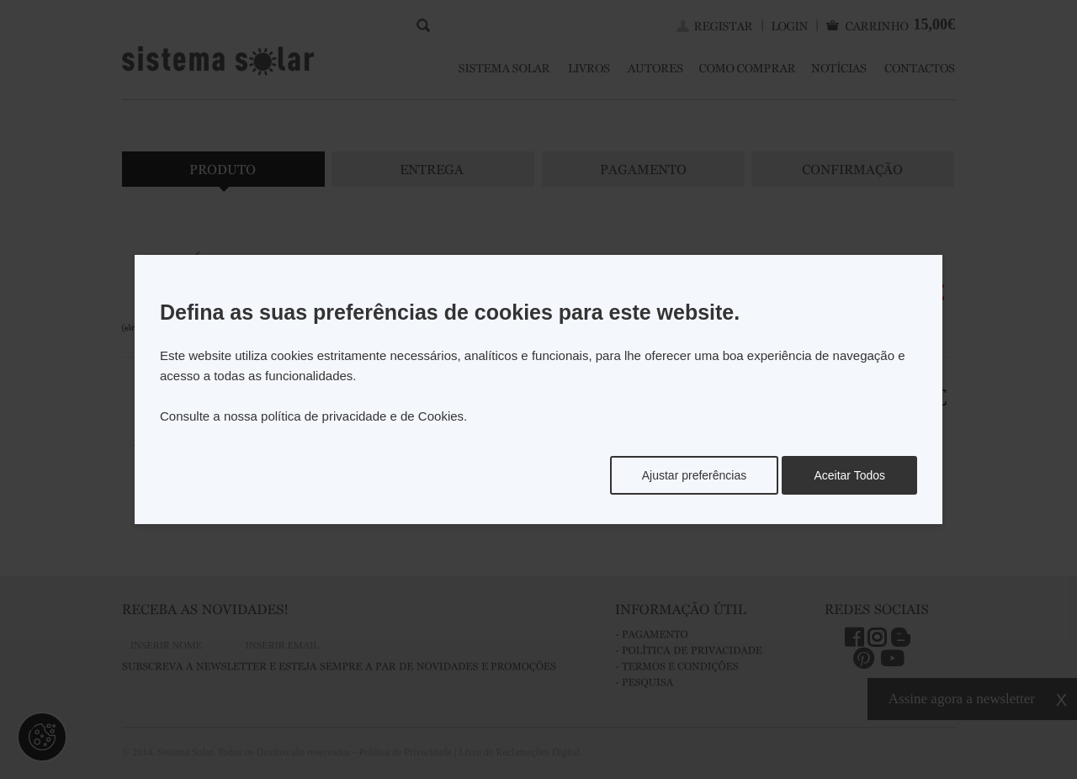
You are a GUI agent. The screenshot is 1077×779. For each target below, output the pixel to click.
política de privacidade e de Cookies (362, 416)
